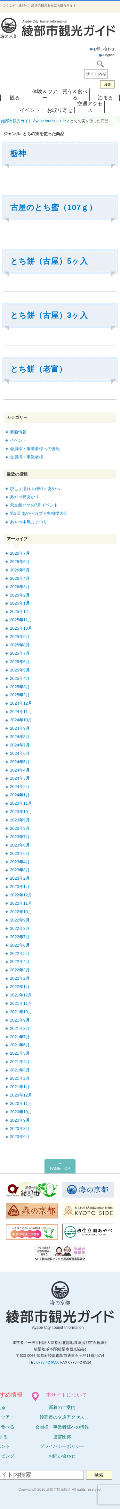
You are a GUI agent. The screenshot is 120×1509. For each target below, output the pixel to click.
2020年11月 (21, 1103)
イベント (30, 110)
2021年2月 (20, 1078)
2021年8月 (20, 1028)
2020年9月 (20, 1120)
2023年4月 (20, 861)
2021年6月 (20, 1044)
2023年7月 (20, 836)
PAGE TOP (60, 1166)
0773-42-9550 (48, 1362)
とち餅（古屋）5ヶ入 (49, 261)
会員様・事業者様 (26, 457)
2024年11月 (21, 711)
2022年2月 (20, 978)
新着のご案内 (62, 1407)
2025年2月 (20, 694)
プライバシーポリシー (62, 1446)
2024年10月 (21, 719)
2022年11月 (21, 903)
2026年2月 (20, 595)
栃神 (18, 153)
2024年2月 (20, 786)
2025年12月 (21, 611)
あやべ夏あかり (24, 496)
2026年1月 (20, 603)
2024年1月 (20, 794)
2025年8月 (20, 645)
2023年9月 (20, 820)
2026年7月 (20, 553)
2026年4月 (20, 578)
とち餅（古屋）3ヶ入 (49, 315)
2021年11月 (21, 1003)
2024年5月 (20, 761)
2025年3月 (20, 686)
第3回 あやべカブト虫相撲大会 (39, 513)
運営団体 (62, 1436)
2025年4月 (20, 678)
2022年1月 (20, 986)
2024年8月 (20, 736)
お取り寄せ (60, 110)
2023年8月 (20, 828)
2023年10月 (21, 811)
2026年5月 (20, 570)
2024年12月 (21, 703)
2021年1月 (20, 1086)
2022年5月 (20, 953)
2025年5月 (20, 670)
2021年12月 (21, 995)
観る (15, 97)
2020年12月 (21, 1095)
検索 (107, 85)
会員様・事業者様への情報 (35, 448)
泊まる (105, 97)
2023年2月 (20, 878)
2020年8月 (20, 1128)
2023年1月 (20, 886)
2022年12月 (21, 895)
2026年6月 (20, 561)
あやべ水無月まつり (28, 521)
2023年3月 (20, 869)
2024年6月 (20, 753)
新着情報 (18, 432)
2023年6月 (20, 845)
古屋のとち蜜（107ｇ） (53, 207)
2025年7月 (20, 653)
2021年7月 (20, 1036)
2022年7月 (20, 936)
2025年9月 (20, 636)
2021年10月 (21, 1011)
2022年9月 (20, 920)
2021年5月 (20, 1053)
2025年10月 (21, 628)
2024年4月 (20, 770)
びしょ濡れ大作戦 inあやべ (35, 488)
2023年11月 (21, 803)
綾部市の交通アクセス (62, 1417)
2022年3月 (20, 969)
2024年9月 (20, 728)
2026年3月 (20, 586)
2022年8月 (20, 928)
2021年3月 (20, 1070)
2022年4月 (20, 961)
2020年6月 (20, 1136)
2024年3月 (20, 778)
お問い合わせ (102, 49)
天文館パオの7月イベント (34, 505)
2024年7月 (20, 745)
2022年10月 (21, 911)
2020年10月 (21, 1111)
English (107, 55)
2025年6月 (20, 661)
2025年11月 (21, 619)
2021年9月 (20, 1020)
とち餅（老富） (38, 369)
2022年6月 (20, 945)
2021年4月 (20, 1061)
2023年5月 (20, 853)
